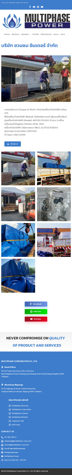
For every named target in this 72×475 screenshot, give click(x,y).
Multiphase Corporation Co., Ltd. (20, 471)
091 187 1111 (24, 3)
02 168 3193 (10, 3)
